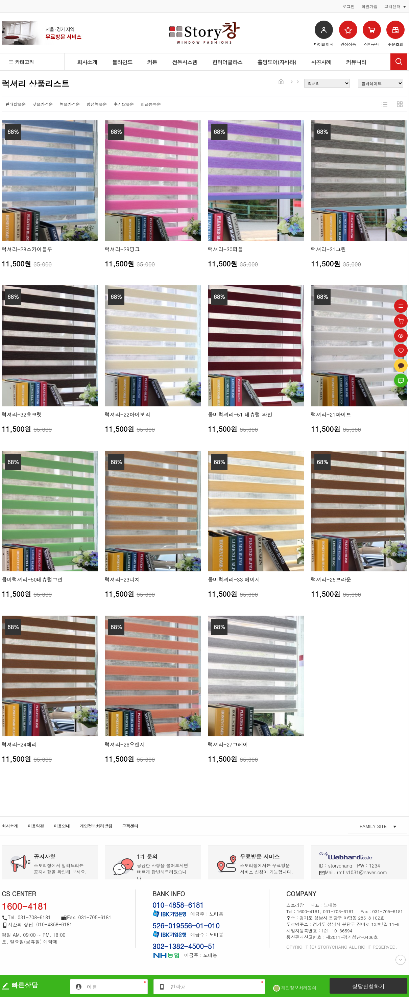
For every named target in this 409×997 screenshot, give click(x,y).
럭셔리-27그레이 (228, 744)
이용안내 (62, 826)
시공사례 (321, 62)
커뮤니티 (356, 62)
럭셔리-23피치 (122, 579)
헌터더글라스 (227, 62)
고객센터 (130, 826)
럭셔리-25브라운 (331, 579)
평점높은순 (97, 103)
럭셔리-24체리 (19, 744)
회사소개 (87, 62)
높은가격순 (69, 103)
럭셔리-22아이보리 (127, 414)
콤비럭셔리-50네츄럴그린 (32, 579)
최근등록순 (151, 103)
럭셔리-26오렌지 (125, 744)
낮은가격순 (42, 103)
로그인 (348, 6)
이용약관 (36, 826)
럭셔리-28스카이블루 (27, 249)
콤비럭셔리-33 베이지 (234, 579)
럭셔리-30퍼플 (225, 249)
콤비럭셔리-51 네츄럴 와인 (240, 414)
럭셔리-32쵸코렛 (22, 414)
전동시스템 (184, 62)
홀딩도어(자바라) (276, 62)
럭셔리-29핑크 (122, 249)
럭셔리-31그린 (328, 249)
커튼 (152, 62)
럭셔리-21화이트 (331, 414)
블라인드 (122, 62)
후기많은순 (124, 103)
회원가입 (369, 6)
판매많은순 (15, 103)
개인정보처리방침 (96, 826)
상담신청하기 (368, 986)
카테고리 (21, 61)
